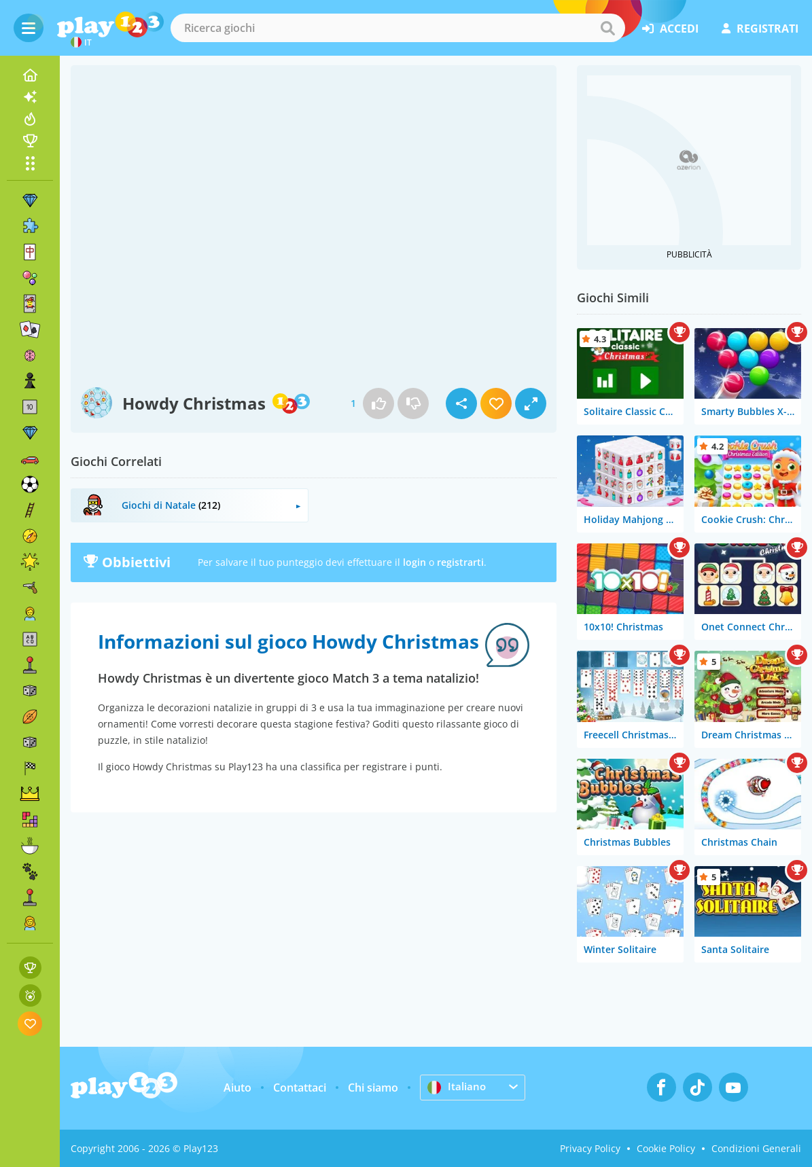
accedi (670, 28)
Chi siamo (373, 1087)
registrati (760, 28)
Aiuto (237, 1087)
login (414, 562)
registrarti (460, 562)
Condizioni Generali (756, 1148)
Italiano (457, 1086)
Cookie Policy (666, 1148)
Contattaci (299, 1087)
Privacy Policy (590, 1148)
